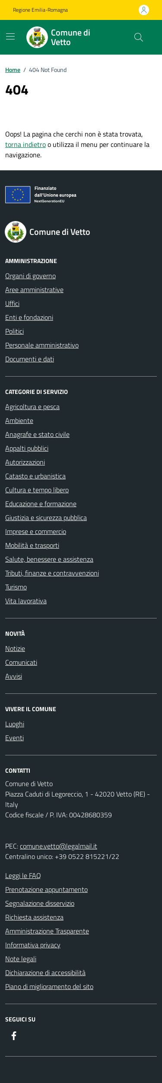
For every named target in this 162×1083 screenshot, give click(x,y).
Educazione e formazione (40, 503)
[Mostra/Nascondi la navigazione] (10, 36)
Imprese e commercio (35, 531)
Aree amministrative (34, 289)
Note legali (20, 958)
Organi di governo (30, 275)
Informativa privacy (32, 945)
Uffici (12, 303)
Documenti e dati (29, 359)
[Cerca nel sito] (138, 37)
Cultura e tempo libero (37, 490)
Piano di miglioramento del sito (49, 986)
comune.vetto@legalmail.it (58, 846)
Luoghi (14, 724)
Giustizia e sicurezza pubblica (46, 517)
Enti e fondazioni (29, 317)
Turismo (16, 587)
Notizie (15, 648)
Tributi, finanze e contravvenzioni (52, 573)
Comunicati (21, 662)
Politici (14, 331)
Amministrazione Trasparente (47, 931)
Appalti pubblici (26, 448)
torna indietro (25, 144)
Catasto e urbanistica (35, 476)
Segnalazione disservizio (39, 903)
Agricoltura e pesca (32, 406)
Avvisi (13, 676)
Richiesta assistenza (34, 917)
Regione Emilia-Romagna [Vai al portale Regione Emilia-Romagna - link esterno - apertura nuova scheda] (40, 10)
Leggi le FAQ (23, 875)
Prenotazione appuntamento (46, 889)
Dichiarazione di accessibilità (45, 972)
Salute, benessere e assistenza (49, 559)
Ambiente (19, 420)
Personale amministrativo (42, 345)
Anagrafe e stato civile (37, 434)
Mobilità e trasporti (32, 545)
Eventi (14, 737)
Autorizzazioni (25, 462)
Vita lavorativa (26, 600)
